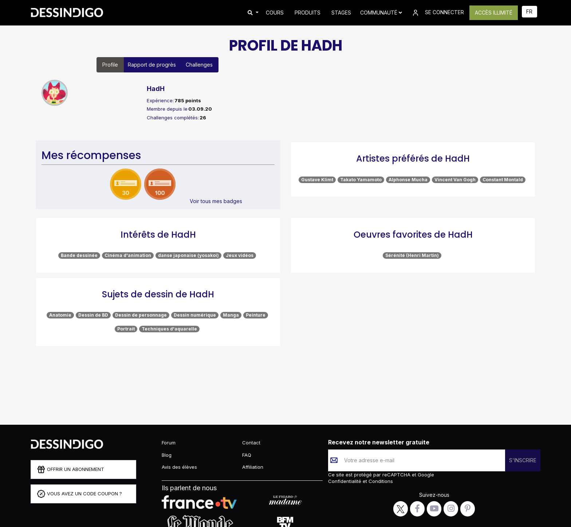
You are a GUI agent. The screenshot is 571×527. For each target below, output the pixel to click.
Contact (251, 442)
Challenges (199, 65)
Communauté (381, 12)
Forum (169, 442)
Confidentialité (345, 481)
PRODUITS (307, 12)
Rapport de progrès (152, 65)
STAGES (341, 12)
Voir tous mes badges (216, 201)
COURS (275, 12)
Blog (167, 455)
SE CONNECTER (437, 12)
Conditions (380, 481)
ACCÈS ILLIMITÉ (493, 12)
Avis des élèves (179, 467)
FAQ (246, 455)
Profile (110, 65)
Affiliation (252, 467)
